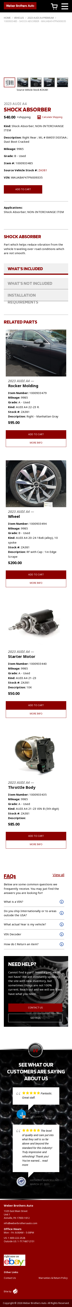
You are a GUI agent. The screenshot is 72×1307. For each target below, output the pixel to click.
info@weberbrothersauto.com (20, 1223)
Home (7, 17)
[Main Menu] (64, 6)
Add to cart (23, 189)
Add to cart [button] (36, 434)
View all (58, 874)
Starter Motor (21, 654)
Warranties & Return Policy (53, 1278)
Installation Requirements (23, 296)
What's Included (25, 268)
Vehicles (19, 17)
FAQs (10, 875)
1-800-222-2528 (16, 1238)
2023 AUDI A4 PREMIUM (40, 17)
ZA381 (42, 170)
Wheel (21, 514)
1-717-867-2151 (26, 1241)
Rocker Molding (23, 383)
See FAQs (35, 1017)
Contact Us (35, 1007)
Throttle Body (21, 785)
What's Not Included (30, 283)
